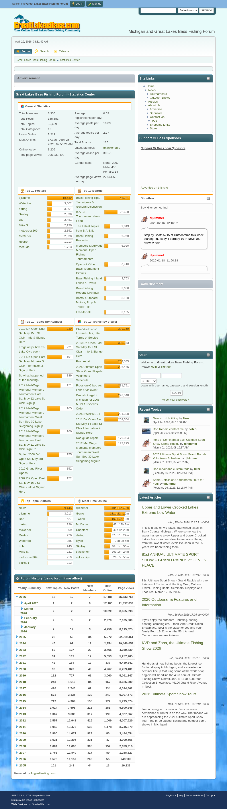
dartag (23, 209)
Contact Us (157, 117)
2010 (22, 733)
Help (180, 795)
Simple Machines (41, 795)
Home (151, 86)
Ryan (79, 540)
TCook (80, 518)
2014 (22, 707)
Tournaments (158, 94)
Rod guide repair (87, 438)
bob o (192, 429)
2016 (22, 694)
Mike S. (24, 225)
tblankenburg (111, 147)
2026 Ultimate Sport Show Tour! (169, 694)
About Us (154, 105)
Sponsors (156, 113)
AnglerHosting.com (43, 773)
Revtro (23, 241)
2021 (22, 662)
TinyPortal (171, 795)
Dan (21, 219)
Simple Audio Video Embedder (27, 800)
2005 (22, 765)
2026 (22, 596)
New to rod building (165, 418)
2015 (22, 701)
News (152, 90)
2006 (22, 759)
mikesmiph (83, 557)
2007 (22, 752)
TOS (154, 120)
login (154, 366)
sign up (166, 366)
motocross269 (28, 230)
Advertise (156, 109)
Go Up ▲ (211, 795)
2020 (22, 669)
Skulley (23, 214)
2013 (22, 714)
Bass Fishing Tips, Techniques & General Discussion (89, 202)
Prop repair (83, 361)
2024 (22, 643)
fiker (186, 418)
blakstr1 (24, 562)
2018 (22, 682)
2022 (22, 656)
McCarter (25, 236)
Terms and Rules (195, 795)
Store (153, 128)
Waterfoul (25, 203)
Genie (80, 513)
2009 (22, 739)
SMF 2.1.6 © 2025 (21, 795)
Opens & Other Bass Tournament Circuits (87, 269)
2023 (22, 649)
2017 (22, 688)
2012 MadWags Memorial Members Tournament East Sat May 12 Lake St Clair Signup (32, 394)
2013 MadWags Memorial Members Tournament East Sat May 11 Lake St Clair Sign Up (32, 440)
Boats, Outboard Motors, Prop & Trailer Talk (87, 302)
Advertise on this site (154, 187)
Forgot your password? (175, 399)
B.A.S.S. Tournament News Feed (88, 216)
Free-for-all (83, 312)
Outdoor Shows (160, 97)
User (143, 355)
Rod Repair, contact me (168, 429)
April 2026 (31, 603)
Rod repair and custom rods (171, 469)
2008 (22, 746)
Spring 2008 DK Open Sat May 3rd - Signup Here (32, 459)
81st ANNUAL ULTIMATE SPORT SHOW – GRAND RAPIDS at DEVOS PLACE (174, 559)
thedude (24, 247)
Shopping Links (160, 124)
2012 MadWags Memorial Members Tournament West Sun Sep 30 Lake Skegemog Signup (31, 417)
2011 (22, 727)
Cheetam (82, 530)
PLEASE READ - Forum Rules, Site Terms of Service (88, 333)
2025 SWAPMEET (88, 413)
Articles (153, 101)
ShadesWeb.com (41, 804)
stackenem (83, 551)
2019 (22, 675)
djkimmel (157, 218)
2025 (22, 637)
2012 (22, 720)
